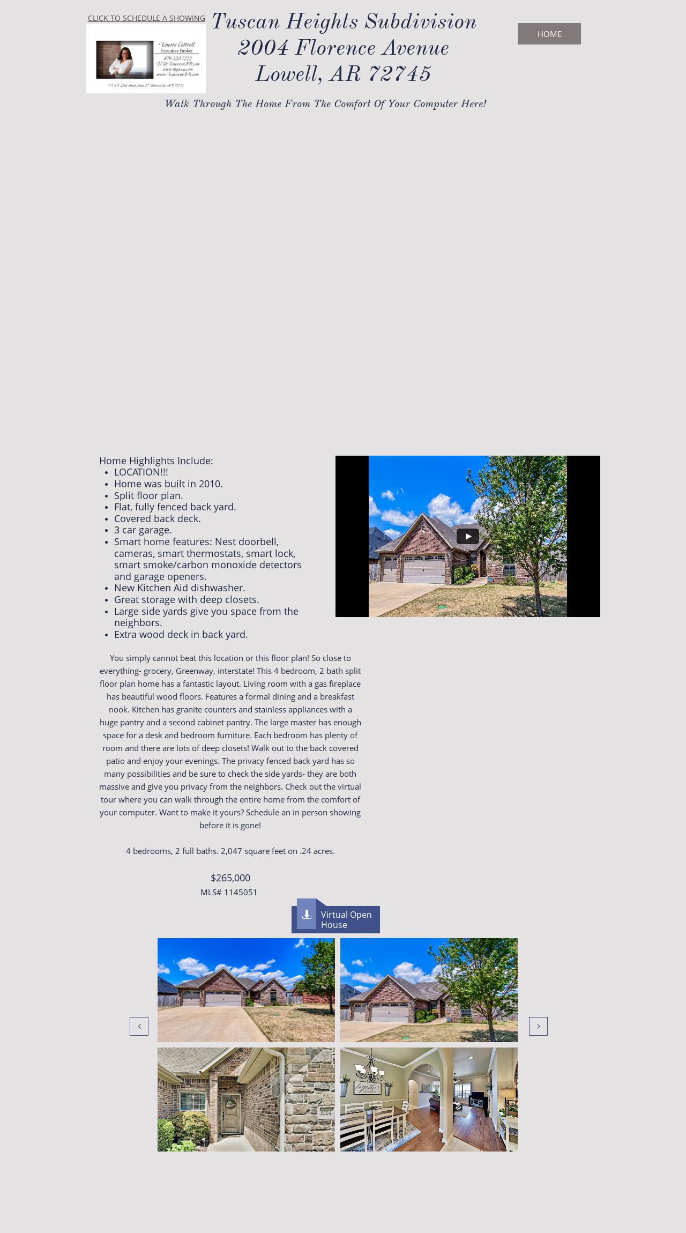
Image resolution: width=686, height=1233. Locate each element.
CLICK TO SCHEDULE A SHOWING (146, 18)
